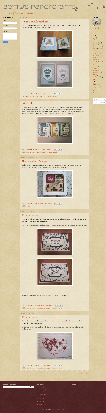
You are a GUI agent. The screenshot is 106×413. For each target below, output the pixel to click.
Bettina (96, 25)
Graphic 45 (100, 53)
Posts (96, 99)
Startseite (8, 13)
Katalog (95, 61)
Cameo (95, 45)
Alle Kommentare (99, 102)
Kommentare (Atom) (32, 378)
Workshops (19, 13)
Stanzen (50, 96)
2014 (40, 404)
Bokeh (94, 43)
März (42, 389)
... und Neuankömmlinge (35, 21)
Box (99, 43)
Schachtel (96, 70)
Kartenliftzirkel (96, 59)
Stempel (55, 96)
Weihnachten (100, 90)
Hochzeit (38, 308)
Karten (38, 96)
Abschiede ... (28, 103)
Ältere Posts (85, 374)
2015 (40, 401)
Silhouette (95, 72)
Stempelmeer (100, 86)
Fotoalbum (100, 48)
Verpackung (99, 89)
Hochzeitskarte (29, 317)
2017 (40, 387)
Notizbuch (95, 64)
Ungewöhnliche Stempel (34, 161)
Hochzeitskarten (30, 215)
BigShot (28, 96)
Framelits (33, 96)
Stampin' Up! (43, 96)
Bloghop (99, 41)
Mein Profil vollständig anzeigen (96, 30)
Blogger (62, 409)
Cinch (102, 45)
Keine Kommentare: (46, 93)
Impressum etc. (32, 13)
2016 (40, 399)
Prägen (95, 67)
